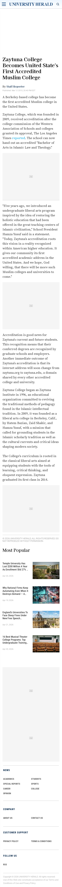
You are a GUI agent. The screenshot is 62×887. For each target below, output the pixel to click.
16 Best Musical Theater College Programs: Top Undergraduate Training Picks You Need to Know (15, 639)
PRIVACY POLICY (10, 841)
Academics (8, 779)
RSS (5, 864)
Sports (35, 784)
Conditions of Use (11, 883)
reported (18, 138)
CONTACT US (37, 818)
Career (6, 788)
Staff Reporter (15, 86)
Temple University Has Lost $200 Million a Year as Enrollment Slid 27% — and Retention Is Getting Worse (15, 566)
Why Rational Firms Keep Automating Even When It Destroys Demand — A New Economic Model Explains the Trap (15, 590)
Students (36, 779)
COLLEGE (35, 788)
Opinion (7, 793)
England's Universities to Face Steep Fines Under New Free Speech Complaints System (15, 615)
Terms (52, 880)
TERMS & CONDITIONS (41, 841)
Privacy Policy (29, 883)
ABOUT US (7, 818)
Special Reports (11, 784)
